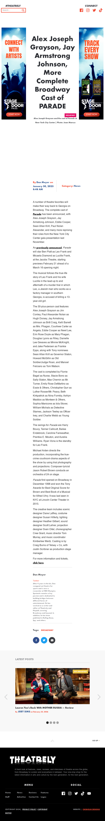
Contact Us (34, 797)
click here (38, 562)
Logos (43, 797)
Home (8, 792)
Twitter (36, 580)
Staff (7, 797)
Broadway (70, 115)
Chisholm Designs (91, 809)
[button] (100, 21)
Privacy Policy (29, 809)
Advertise (21, 797)
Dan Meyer (42, 182)
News (77, 186)
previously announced (49, 247)
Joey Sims (24, 711)
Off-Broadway (80, 672)
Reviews (33, 792)
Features (45, 792)
